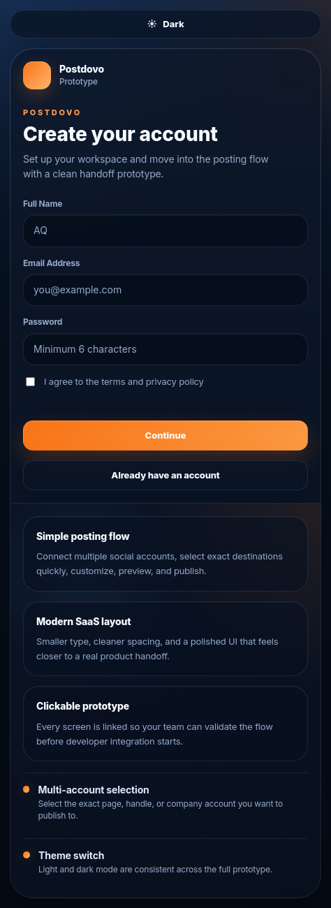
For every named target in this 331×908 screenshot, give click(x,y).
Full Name (42, 203)
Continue (165, 435)
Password (42, 321)
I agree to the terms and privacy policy (115, 381)
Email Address (51, 263)
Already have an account (165, 475)
